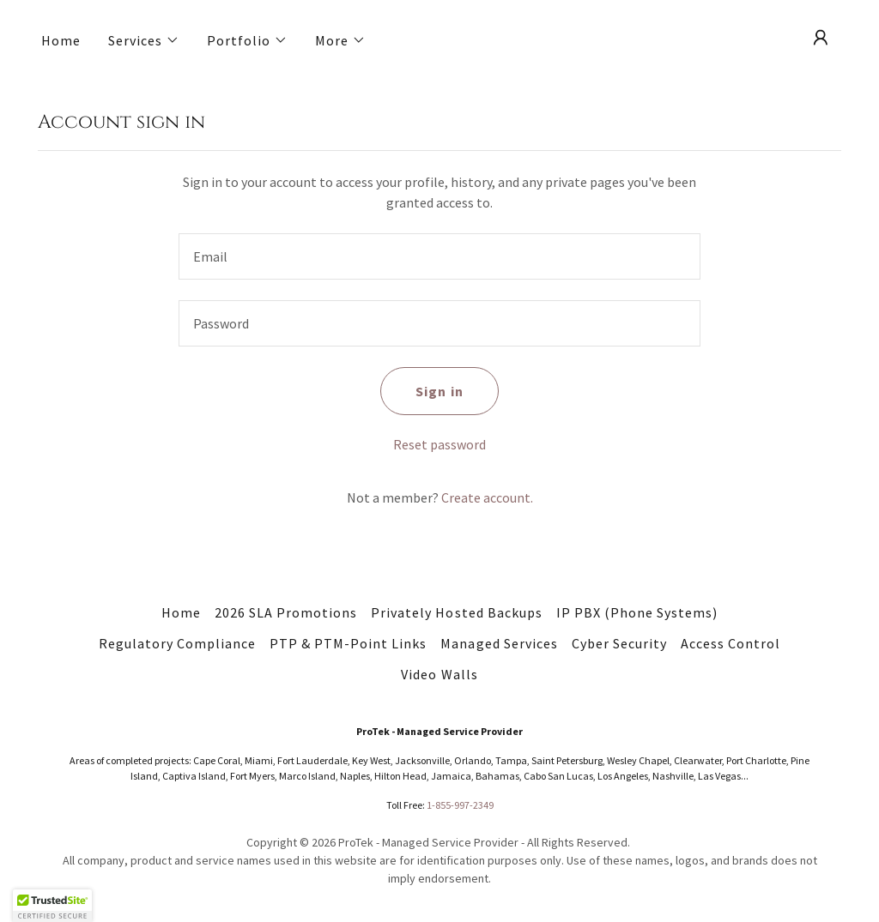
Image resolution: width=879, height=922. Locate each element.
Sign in (439, 391)
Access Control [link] (730, 643)
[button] (143, 40)
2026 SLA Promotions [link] (286, 612)
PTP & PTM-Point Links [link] (348, 643)
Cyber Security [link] (619, 643)
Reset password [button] (439, 444)
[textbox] (439, 256)
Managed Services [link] (498, 643)
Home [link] (61, 40)
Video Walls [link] (439, 674)
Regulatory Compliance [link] (177, 643)
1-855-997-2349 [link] (460, 804)
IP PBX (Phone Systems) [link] (637, 612)
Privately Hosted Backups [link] (456, 612)
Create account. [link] (487, 497)
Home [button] (181, 612)
